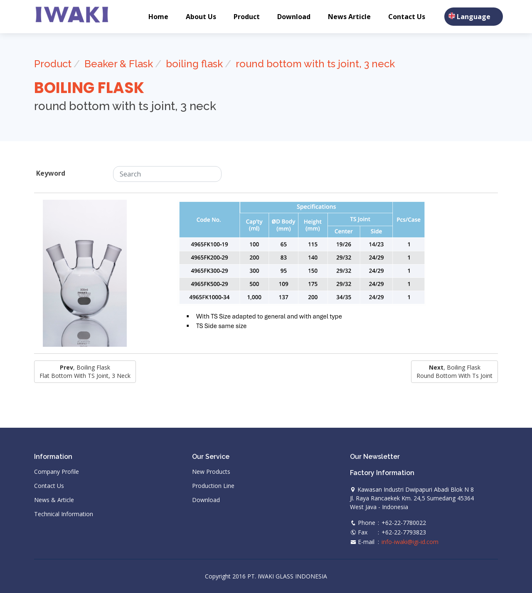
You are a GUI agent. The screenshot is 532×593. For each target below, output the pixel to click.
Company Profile (56, 472)
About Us (201, 16)
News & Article (54, 500)
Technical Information (63, 514)
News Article (349, 16)
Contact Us (406, 16)
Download (293, 16)
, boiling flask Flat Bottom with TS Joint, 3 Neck (85, 371)
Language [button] (473, 16)
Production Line (213, 486)
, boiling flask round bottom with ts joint (454, 371)
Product (247, 16)
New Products (211, 472)
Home (158, 16)
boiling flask (194, 64)
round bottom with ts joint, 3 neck (315, 64)
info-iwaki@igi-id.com (410, 542)
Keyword (50, 173)
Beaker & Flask (118, 64)
